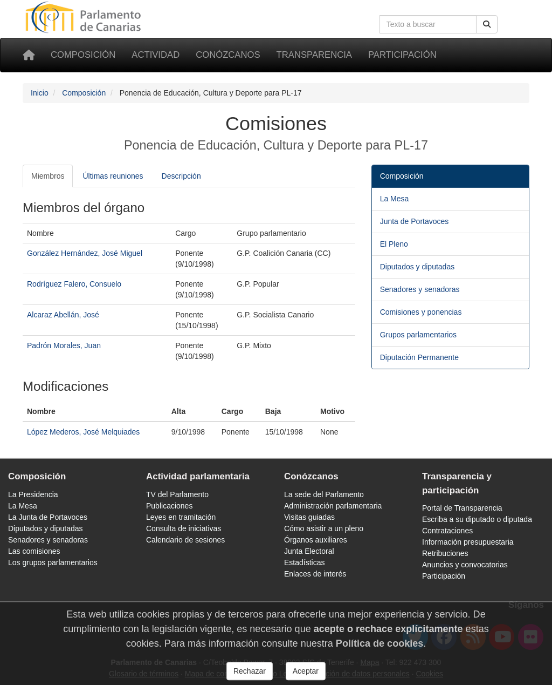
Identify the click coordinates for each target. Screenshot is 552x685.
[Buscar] (487, 24)
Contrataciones (447, 530)
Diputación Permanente (419, 357)
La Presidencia (33, 494)
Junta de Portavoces (414, 221)
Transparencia (314, 55)
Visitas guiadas (309, 517)
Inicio (40, 93)
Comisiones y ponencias (421, 312)
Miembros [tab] (47, 176)
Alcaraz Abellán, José (63, 314)
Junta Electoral (309, 551)
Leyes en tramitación (181, 517)
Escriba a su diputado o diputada (477, 519)
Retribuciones (445, 553)
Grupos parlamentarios (418, 334)
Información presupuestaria (468, 542)
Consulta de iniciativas (183, 528)
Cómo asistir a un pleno (323, 528)
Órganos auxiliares (315, 539)
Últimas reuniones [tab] (112, 176)
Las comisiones (34, 551)
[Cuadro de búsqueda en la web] (428, 24)
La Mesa (394, 198)
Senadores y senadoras (420, 289)
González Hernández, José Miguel (84, 253)
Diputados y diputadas (417, 266)
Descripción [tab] (181, 176)
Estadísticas (304, 562)
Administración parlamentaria (333, 505)
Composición (83, 55)
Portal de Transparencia (462, 508)
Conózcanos (228, 55)
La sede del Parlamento (324, 494)
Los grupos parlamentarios (53, 562)
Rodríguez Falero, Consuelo (74, 284)
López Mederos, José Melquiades (83, 432)
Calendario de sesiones (185, 539)
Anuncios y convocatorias (465, 564)
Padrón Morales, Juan (64, 345)
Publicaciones (169, 505)
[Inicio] (29, 55)
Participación (402, 55)
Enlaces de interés (315, 573)
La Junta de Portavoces (47, 517)
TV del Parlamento (177, 494)
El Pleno (394, 244)
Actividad (156, 55)
